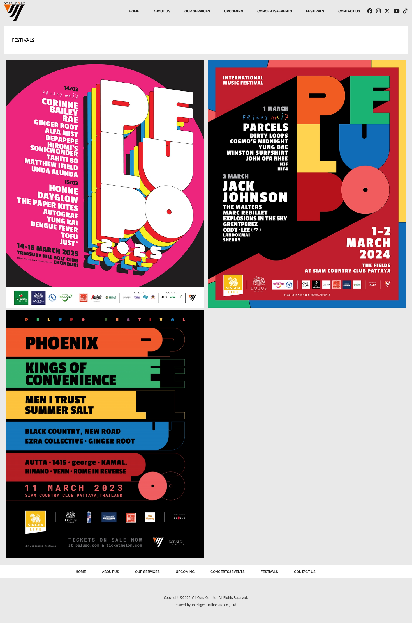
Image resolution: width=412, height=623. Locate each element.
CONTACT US (349, 11)
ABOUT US (161, 11)
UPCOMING (233, 11)
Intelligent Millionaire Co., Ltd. (214, 605)
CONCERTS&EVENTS (274, 11)
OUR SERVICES (197, 11)
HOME (134, 11)
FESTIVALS (315, 11)
